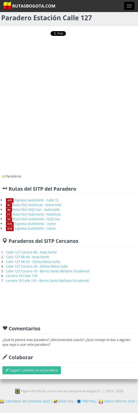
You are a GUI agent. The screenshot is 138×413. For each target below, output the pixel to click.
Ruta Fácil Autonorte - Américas (33, 214)
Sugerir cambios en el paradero (31, 370)
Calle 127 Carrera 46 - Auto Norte (31, 252)
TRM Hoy (86, 401)
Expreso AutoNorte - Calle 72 (32, 200)
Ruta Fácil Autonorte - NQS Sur (33, 219)
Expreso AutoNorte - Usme (31, 223)
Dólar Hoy (64, 401)
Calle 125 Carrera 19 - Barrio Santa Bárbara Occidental (47, 271)
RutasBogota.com (29, 5)
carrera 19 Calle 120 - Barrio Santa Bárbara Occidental (47, 280)
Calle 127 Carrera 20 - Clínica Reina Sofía (37, 266)
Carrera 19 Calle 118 (21, 276)
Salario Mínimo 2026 (117, 401)
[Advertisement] (69, 56)
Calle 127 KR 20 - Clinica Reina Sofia (33, 261)
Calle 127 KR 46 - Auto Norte (27, 257)
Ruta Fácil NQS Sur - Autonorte (33, 209)
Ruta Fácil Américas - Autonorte (33, 204)
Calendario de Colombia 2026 (25, 401)
